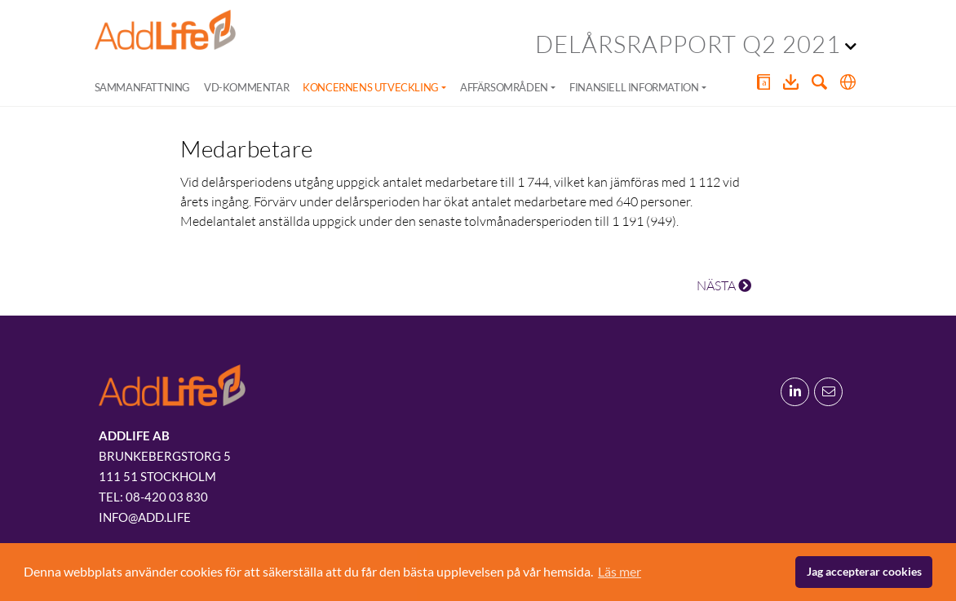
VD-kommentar (246, 87)
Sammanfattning (142, 87)
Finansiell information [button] (633, 87)
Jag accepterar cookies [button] (864, 571)
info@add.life (145, 517)
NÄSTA (724, 285)
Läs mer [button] (619, 571)
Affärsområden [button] (504, 87)
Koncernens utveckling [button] (371, 87)
